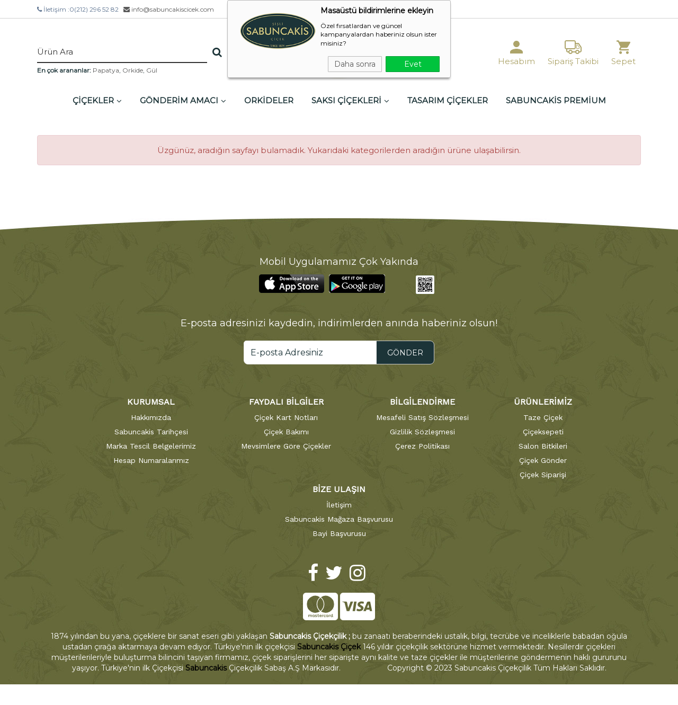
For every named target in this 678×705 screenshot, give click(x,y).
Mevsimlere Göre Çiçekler (286, 446)
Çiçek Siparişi (543, 474)
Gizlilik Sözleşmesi (422, 431)
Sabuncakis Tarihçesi (151, 431)
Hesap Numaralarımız (151, 460)
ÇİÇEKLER (97, 100)
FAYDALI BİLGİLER (286, 402)
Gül (151, 70)
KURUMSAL (151, 402)
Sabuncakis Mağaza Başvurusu (339, 519)
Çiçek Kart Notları (286, 417)
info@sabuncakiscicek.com (168, 9)
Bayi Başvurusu (339, 533)
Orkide (132, 70)
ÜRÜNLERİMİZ (543, 402)
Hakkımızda (151, 417)
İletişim (339, 505)
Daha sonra (355, 64)
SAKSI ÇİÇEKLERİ (350, 100)
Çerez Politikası (422, 446)
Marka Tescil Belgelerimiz (151, 446)
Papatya (106, 70)
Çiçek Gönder (543, 460)
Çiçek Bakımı (286, 431)
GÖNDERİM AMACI (183, 100)
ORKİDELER (268, 100)
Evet (413, 64)
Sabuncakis (206, 668)
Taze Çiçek (543, 417)
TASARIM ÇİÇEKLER (447, 100)
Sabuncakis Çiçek (329, 647)
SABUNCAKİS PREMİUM (556, 100)
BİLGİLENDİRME (422, 402)
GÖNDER (405, 353)
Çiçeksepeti (543, 431)
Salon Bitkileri (543, 446)
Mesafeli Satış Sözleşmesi (422, 417)
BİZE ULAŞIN (339, 489)
